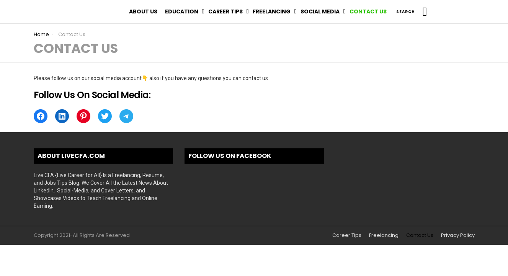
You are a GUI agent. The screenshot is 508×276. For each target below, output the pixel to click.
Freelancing (272, 11)
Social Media (320, 11)
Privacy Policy (458, 235)
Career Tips (225, 11)
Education (181, 11)
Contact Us (368, 11)
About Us (143, 11)
